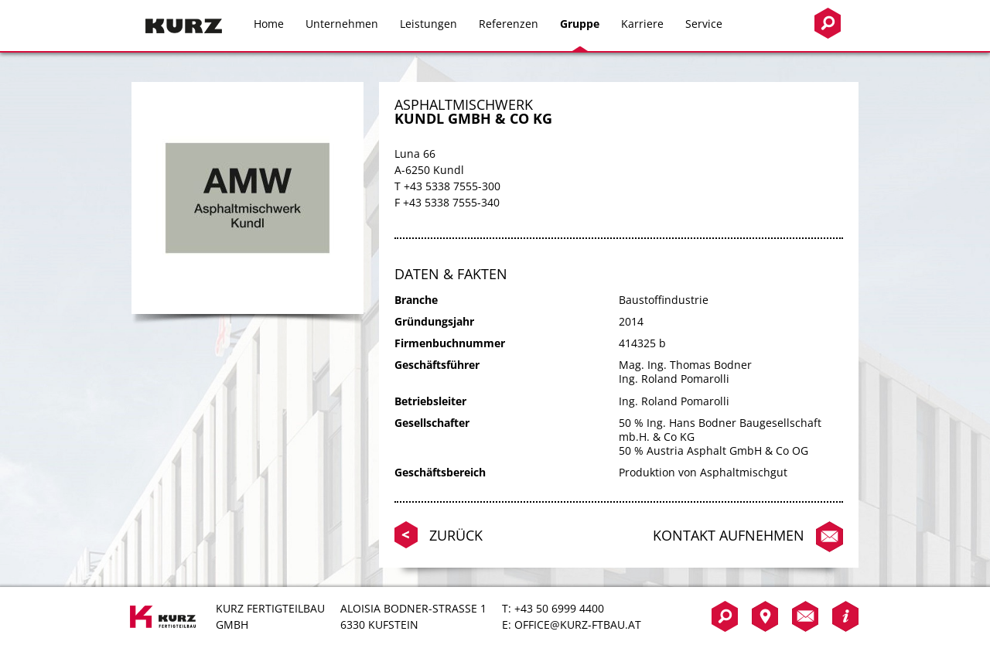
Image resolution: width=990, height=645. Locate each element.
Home (269, 23)
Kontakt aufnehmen (728, 535)
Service (703, 23)
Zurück (456, 535)
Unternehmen (342, 23)
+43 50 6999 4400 (559, 608)
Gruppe (579, 23)
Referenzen (508, 23)
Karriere (642, 23)
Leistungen (428, 23)
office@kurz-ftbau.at (577, 624)
